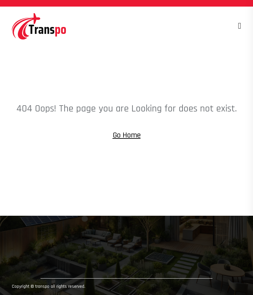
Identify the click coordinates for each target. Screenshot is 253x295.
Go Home (127, 135)
